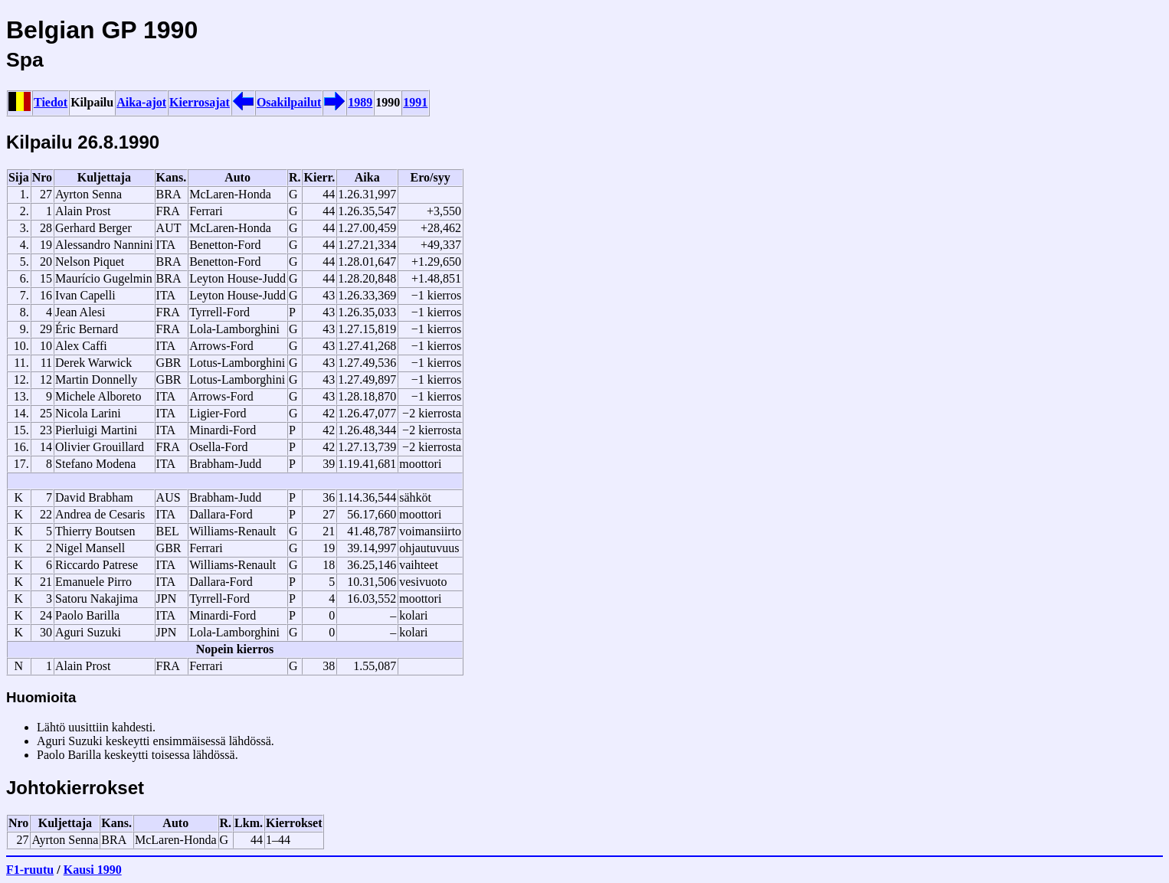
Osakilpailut (289, 102)
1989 (360, 102)
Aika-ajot (141, 102)
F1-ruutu (30, 869)
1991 (415, 102)
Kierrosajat (199, 102)
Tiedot (50, 102)
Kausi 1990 (93, 869)
